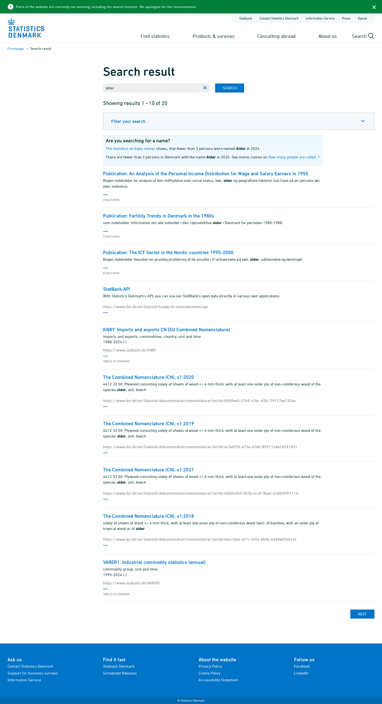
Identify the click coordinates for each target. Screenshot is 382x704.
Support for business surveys (33, 673)
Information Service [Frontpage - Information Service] (320, 18)
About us (327, 36)
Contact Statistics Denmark (30, 666)
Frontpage (16, 48)
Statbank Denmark (118, 666)
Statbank (245, 18)
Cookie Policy (209, 673)
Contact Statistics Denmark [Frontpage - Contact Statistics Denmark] (279, 18)
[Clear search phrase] (205, 87)
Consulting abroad (276, 36)
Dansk (362, 18)
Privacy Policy (210, 666)
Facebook (302, 666)
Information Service (24, 680)
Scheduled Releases (120, 673)
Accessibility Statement (218, 680)
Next (362, 614)
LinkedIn (301, 673)
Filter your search (128, 121)
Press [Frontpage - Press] (346, 18)
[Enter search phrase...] (152, 87)
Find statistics (155, 36)
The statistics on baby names (130, 148)
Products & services (214, 36)
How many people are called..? (293, 157)
